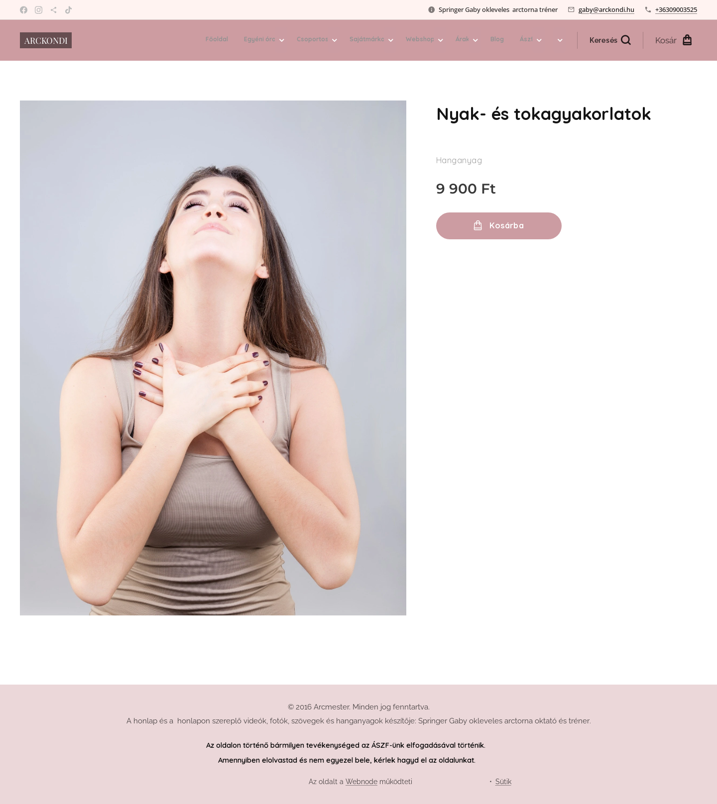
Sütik (503, 782)
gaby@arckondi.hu (606, 9)
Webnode (361, 782)
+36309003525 (676, 9)
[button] (610, 40)
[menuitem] (372, 40)
